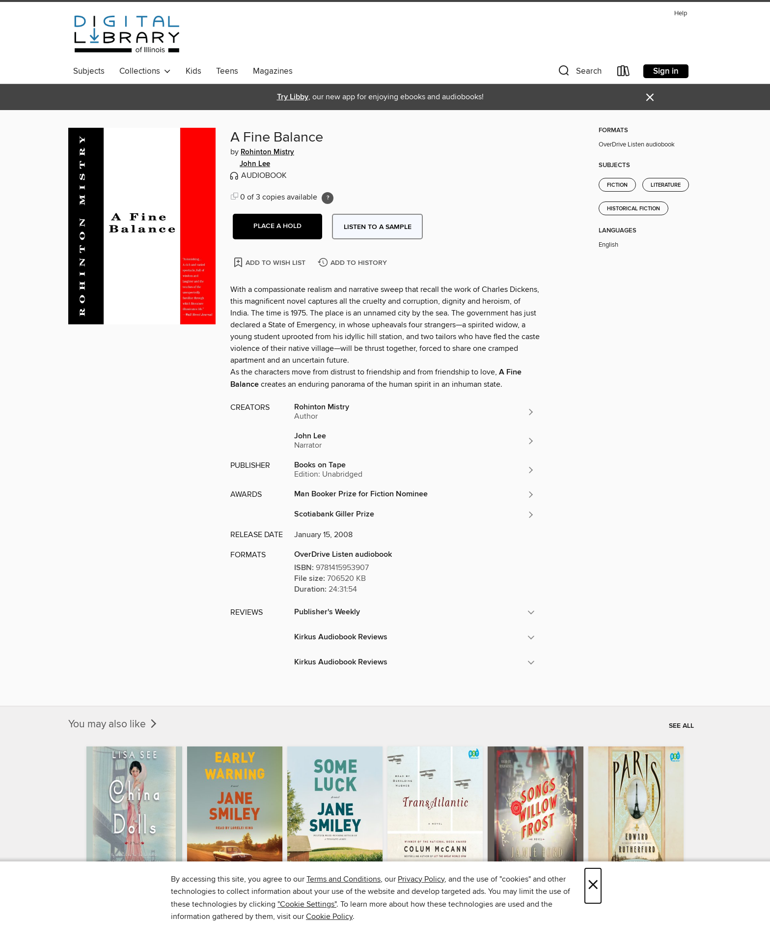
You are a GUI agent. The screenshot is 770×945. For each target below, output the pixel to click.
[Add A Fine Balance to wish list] (270, 262)
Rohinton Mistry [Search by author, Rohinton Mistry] (267, 152)
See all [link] (681, 725)
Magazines (273, 71)
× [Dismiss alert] (650, 97)
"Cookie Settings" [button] (306, 904)
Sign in (666, 71)
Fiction (617, 185)
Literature (666, 185)
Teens (227, 71)
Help (680, 13)
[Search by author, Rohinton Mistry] (414, 412)
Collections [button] (145, 71)
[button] (579, 73)
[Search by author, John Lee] (414, 441)
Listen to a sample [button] (378, 227)
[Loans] (623, 73)
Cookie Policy (329, 916)
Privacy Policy (421, 879)
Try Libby (292, 97)
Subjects (89, 71)
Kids (193, 71)
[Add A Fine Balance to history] (353, 263)
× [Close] (593, 885)
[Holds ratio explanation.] (327, 198)
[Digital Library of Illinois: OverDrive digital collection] (127, 34)
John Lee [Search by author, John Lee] (255, 164)
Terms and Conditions (343, 879)
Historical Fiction (633, 208)
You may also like (113, 724)
